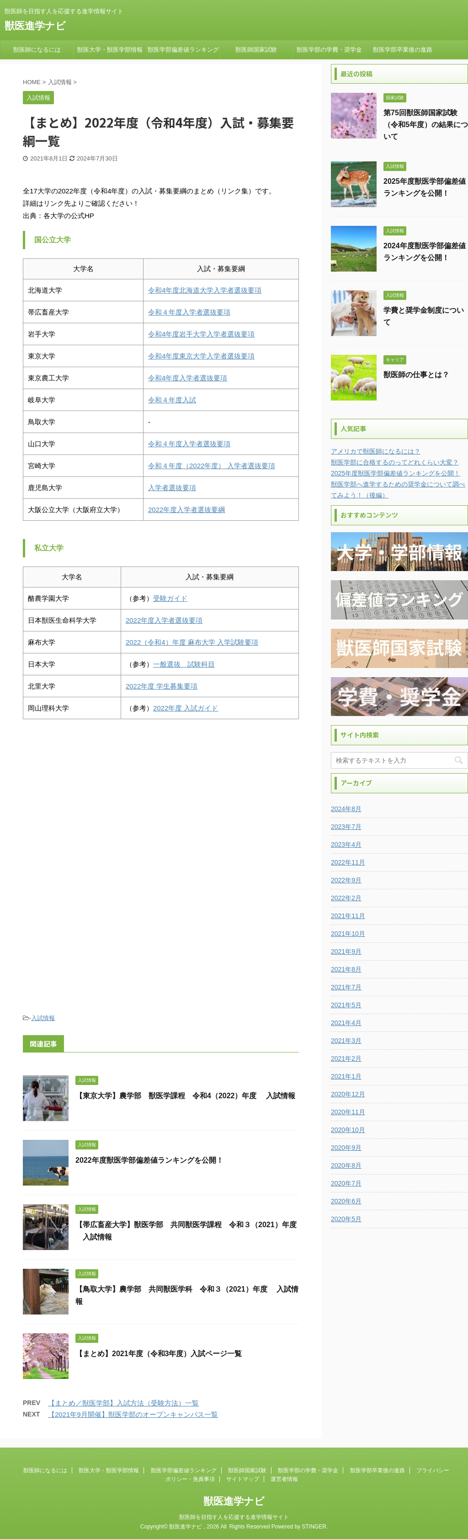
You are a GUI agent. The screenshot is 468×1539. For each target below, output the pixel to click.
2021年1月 (346, 1076)
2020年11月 (348, 1112)
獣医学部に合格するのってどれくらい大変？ (395, 462)
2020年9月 (346, 1147)
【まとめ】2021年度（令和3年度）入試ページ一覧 (158, 1353)
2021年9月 (346, 951)
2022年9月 (346, 880)
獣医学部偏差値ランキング (183, 49)
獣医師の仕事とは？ (416, 375)
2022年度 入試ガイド (185, 708)
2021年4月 (346, 1022)
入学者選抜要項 (172, 488)
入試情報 (43, 1018)
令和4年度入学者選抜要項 (187, 378)
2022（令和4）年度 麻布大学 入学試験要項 (192, 642)
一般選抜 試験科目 (184, 664)
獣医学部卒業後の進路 (402, 49)
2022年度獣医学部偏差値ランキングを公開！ (149, 1160)
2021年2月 (346, 1058)
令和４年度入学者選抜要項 (189, 312)
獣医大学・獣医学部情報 (110, 49)
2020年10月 (348, 1129)
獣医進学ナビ (35, 26)
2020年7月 (346, 1183)
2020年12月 (348, 1094)
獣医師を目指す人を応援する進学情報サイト (234, 1517)
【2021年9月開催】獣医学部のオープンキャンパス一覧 (133, 1414)
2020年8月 (346, 1165)
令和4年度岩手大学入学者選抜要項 (201, 334)
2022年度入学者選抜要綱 (186, 509)
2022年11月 (348, 862)
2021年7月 (346, 987)
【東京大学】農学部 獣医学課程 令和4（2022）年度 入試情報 (185, 1096)
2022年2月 (346, 898)
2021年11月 (348, 915)
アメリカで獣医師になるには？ (375, 451)
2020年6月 (346, 1201)
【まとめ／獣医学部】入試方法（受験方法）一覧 (123, 1403)
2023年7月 (346, 826)
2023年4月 (346, 844)
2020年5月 (346, 1219)
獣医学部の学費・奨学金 (329, 49)
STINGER (314, 1526)
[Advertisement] (161, 801)
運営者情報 (284, 1479)
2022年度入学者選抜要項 (164, 620)
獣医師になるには (37, 49)
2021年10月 (348, 933)
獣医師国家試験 (256, 49)
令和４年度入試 (172, 400)
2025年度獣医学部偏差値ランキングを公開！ (395, 473)
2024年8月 (346, 808)
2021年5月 (346, 1005)
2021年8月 (346, 969)
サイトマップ (242, 1479)
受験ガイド (170, 598)
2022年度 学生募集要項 (162, 686)
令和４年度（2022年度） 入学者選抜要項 (211, 466)
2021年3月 (346, 1040)
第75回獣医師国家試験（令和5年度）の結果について (425, 124)
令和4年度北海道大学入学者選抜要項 (204, 290)
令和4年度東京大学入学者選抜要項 (201, 356)
